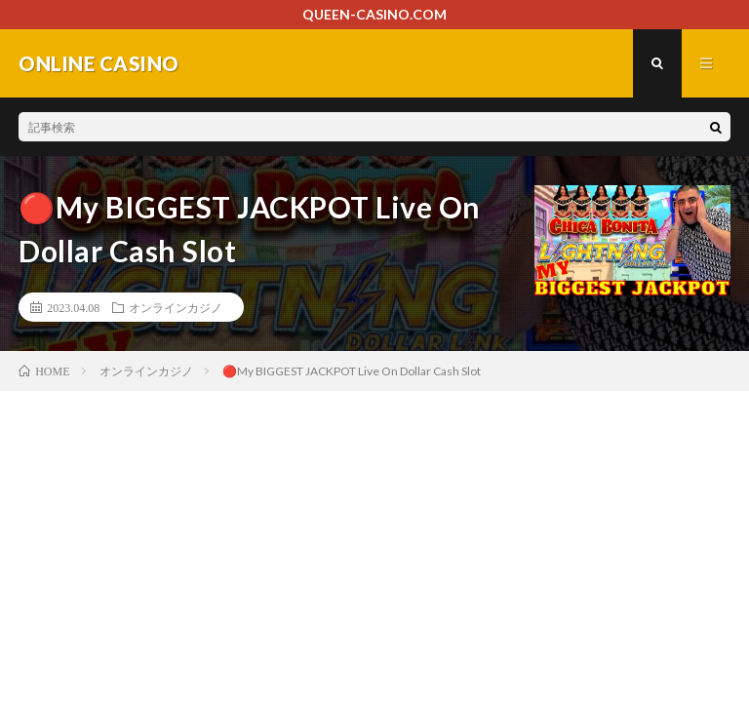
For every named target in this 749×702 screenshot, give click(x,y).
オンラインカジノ (175, 307)
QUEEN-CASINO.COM (374, 14)
